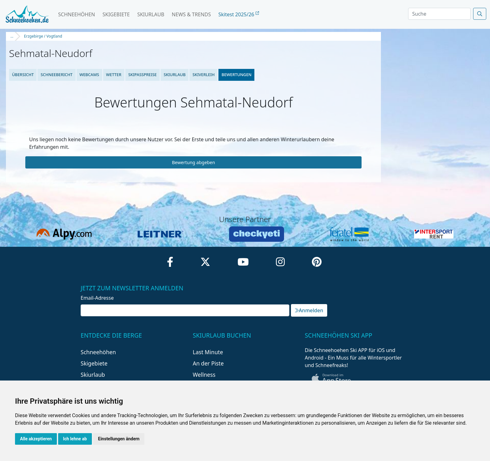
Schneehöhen (76, 14)
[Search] (439, 14)
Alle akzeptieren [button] (36, 438)
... (11, 36)
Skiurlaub (150, 14)
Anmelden (309, 310)
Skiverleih (203, 74)
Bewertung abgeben (193, 162)
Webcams (89, 74)
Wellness (204, 374)
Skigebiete (116, 14)
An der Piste (208, 363)
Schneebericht (56, 74)
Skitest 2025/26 (238, 14)
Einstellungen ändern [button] (119, 438)
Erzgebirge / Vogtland (43, 36)
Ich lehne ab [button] (75, 438)
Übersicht (23, 74)
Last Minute (208, 352)
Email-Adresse (97, 297)
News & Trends (191, 14)
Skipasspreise (142, 74)
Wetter (113, 74)
